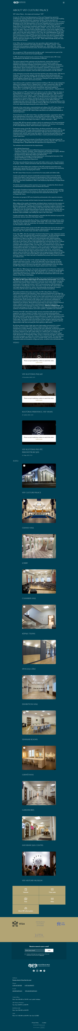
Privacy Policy (35, 1022)
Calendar (25, 890)
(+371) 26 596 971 (29, 985)
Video (52, 900)
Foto (25, 900)
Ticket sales (52, 890)
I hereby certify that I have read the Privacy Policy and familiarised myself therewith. (38, 954)
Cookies (44, 1022)
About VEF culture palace (25, 909)
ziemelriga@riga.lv (17, 991)
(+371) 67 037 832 (17, 985)
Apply (49, 950)
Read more (41, 955)
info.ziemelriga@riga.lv (31, 991)
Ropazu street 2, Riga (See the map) (21, 980)
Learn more (39, 362)
